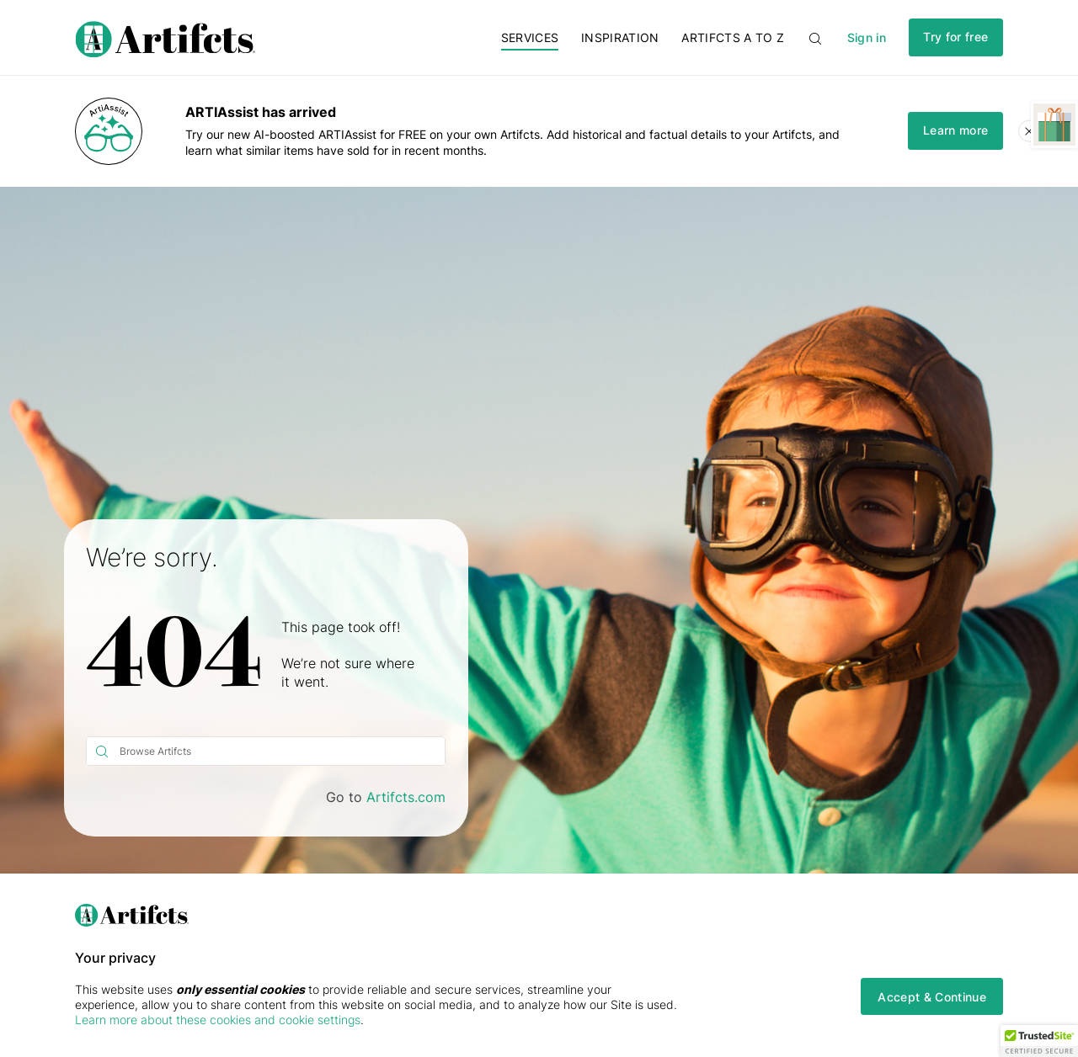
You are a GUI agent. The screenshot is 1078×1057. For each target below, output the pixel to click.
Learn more (955, 130)
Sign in (866, 37)
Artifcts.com (406, 797)
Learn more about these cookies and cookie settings (217, 1019)
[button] (1039, 1041)
